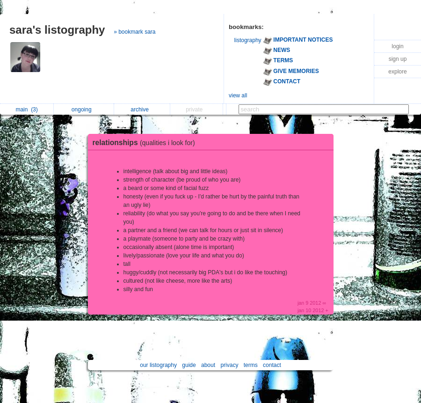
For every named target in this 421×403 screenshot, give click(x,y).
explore (397, 71)
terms (251, 365)
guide (189, 365)
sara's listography (57, 29)
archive (142, 109)
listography (247, 40)
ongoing (84, 109)
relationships (146, 143)
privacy (229, 365)
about (208, 365)
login (397, 46)
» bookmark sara (134, 32)
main (26, 109)
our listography (158, 365)
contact (272, 365)
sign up (398, 59)
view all (238, 95)
